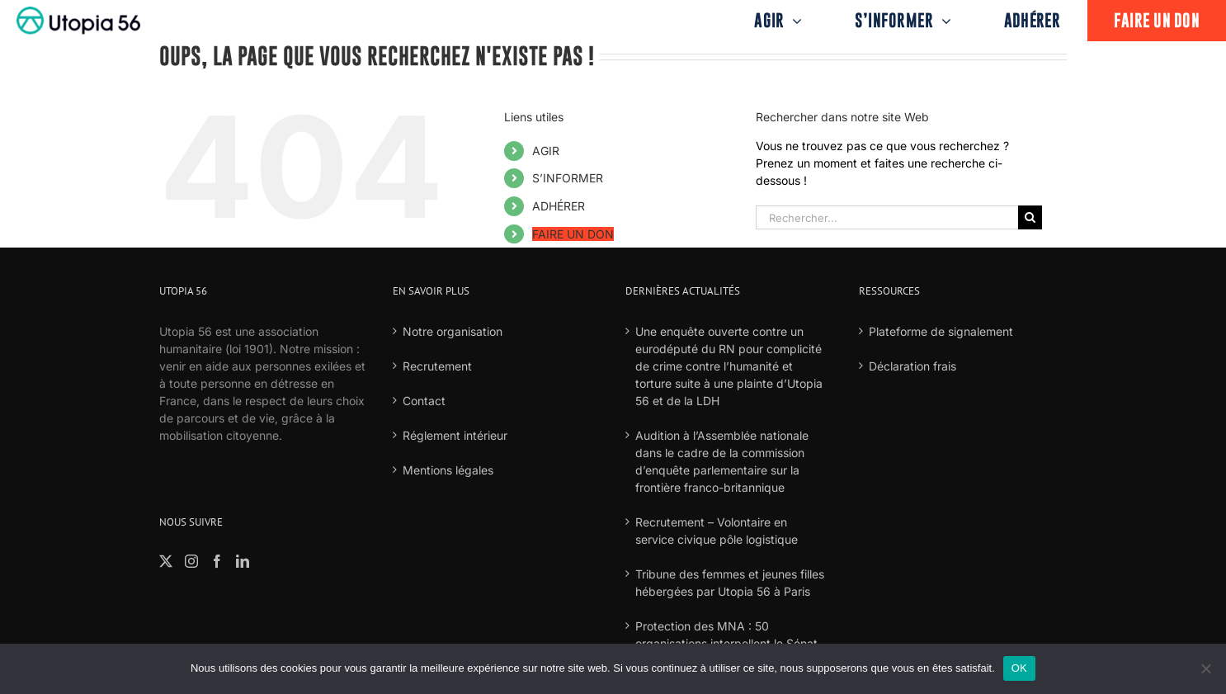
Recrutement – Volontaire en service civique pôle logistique (716, 530)
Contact (424, 401)
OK (1019, 668)
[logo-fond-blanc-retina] (78, 12)
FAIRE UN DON (573, 234)
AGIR (545, 151)
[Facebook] (217, 561)
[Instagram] (191, 561)
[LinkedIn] (242, 561)
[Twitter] (165, 561)
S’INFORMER (567, 178)
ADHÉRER (558, 206)
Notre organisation (452, 331)
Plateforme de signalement (941, 331)
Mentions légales (448, 470)
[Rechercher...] (887, 217)
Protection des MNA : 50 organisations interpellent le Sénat (726, 634)
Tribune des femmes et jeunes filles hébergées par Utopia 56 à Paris (729, 582)
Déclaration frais (912, 366)
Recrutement (437, 366)
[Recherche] (1030, 217)
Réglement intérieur (455, 435)
